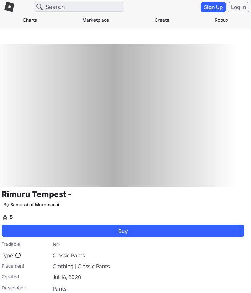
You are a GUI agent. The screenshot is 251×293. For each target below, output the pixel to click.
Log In (238, 7)
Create (162, 20)
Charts (30, 20)
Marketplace (95, 20)
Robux (221, 20)
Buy (123, 230)
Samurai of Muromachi (34, 205)
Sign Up (213, 7)
